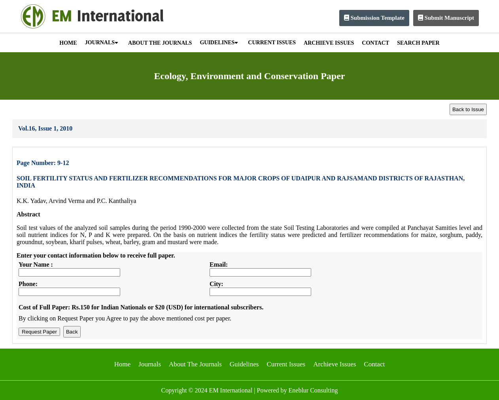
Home (122, 364)
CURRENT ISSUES (272, 42)
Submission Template (374, 18)
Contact (374, 364)
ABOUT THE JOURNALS (160, 43)
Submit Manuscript (446, 18)
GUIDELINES (219, 42)
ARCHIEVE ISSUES (329, 43)
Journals (149, 364)
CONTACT (375, 43)
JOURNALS (101, 42)
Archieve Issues (334, 364)
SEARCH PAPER (418, 43)
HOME (68, 43)
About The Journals (195, 364)
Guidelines (244, 364)
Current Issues (286, 364)
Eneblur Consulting (313, 390)
